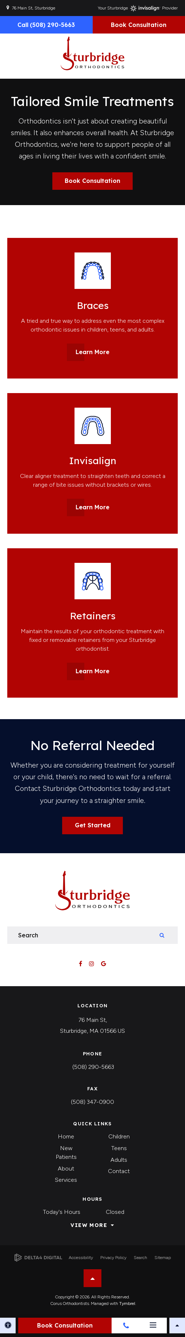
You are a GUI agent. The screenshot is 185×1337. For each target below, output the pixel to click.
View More (89, 1225)
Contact (119, 1171)
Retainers (93, 615)
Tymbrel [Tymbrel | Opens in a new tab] (127, 1303)
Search (140, 1257)
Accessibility (81, 1257)
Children (119, 1136)
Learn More (92, 352)
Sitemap (162, 1257)
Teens (119, 1148)
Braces (93, 305)
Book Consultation (138, 24)
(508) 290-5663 (93, 1066)
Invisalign (92, 460)
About (66, 1168)
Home (66, 1136)
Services (66, 1179)
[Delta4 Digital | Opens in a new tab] (38, 1258)
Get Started (92, 825)
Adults (118, 1159)
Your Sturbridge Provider (138, 8)
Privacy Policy (113, 1257)
